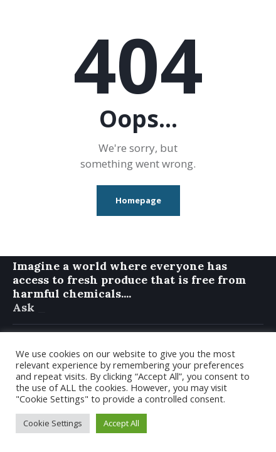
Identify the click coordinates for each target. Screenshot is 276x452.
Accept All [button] (121, 423)
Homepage (138, 200)
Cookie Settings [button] (52, 423)
